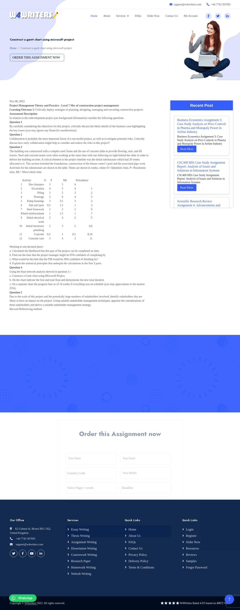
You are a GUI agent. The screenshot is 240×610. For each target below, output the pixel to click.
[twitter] (218, 16)
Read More (186, 149)
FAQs (138, 15)
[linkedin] (227, 16)
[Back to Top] (229, 599)
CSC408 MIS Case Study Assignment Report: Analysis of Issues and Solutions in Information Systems (201, 166)
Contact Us (172, 15)
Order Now (153, 15)
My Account (191, 15)
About (106, 15)
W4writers (30, 603)
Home (94, 15)
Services (121, 15)
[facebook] (208, 16)
